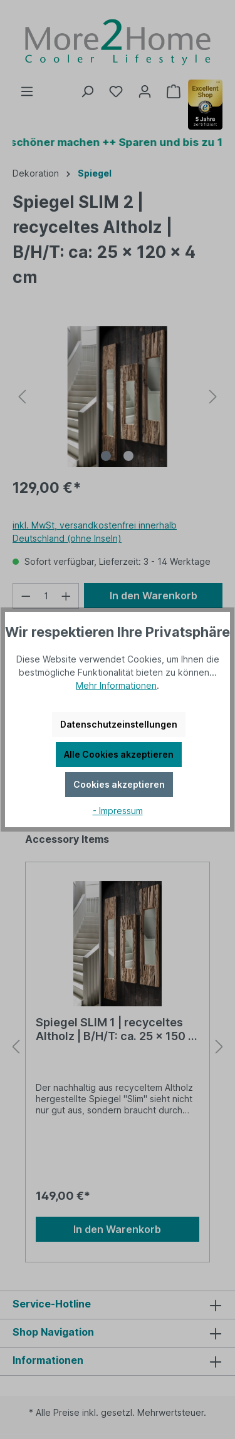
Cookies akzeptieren (119, 784)
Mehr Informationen (116, 685)
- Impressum (118, 810)
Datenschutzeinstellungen (118, 724)
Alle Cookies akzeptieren (119, 754)
